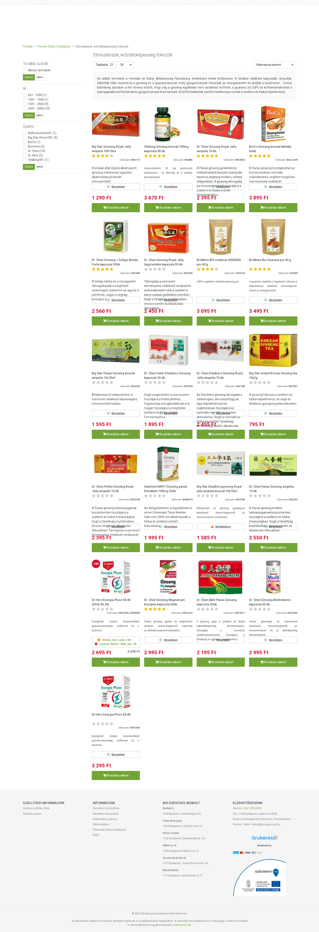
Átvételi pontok (32, 813)
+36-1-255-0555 (252, 808)
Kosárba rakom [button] (116, 207)
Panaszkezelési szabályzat (109, 829)
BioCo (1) (34, 142)
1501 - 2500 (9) (38, 104)
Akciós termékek (39, 70)
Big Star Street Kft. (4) (42, 137)
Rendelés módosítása (106, 808)
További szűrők (35, 63)
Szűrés (29, 77)
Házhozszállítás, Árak (36, 808)
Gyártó (28, 126)
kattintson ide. (183, 924)
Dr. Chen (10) (36, 151)
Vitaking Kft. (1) (38, 159)
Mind (40, 77)
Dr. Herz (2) (35, 155)
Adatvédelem (101, 824)
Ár (24, 88)
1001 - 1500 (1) (38, 99)
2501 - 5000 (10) (39, 108)
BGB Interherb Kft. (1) (42, 133)
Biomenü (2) (36, 146)
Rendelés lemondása (105, 813)
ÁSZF (96, 835)
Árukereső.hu (264, 845)
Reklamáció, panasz (105, 819)
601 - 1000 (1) (37, 95)
